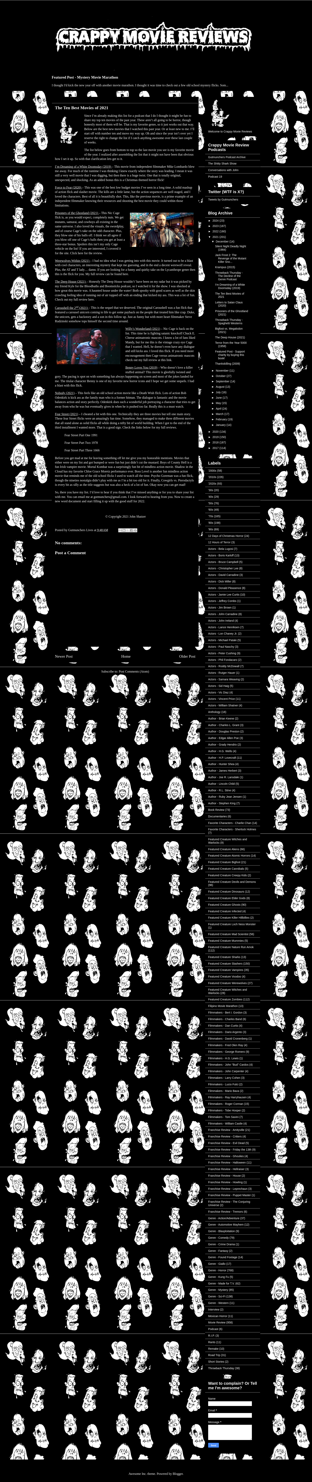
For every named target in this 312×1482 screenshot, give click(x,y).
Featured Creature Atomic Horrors (229, 855)
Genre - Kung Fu (218, 1276)
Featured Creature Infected (225, 911)
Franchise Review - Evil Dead (226, 1143)
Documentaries (217, 816)
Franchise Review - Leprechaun (228, 1188)
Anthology (214, 712)
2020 (216, 431)
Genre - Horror (217, 1270)
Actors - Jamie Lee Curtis (223, 594)
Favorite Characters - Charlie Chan (229, 823)
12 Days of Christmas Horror (225, 535)
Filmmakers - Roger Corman (225, 1103)
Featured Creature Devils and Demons (232, 881)
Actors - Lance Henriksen (223, 627)
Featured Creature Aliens (223, 849)
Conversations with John (223, 170)
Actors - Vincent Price (221, 698)
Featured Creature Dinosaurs (226, 891)
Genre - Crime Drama (221, 1244)
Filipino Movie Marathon (223, 1006)
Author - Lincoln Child (221, 783)
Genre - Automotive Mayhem (226, 1224)
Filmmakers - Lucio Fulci (223, 1084)
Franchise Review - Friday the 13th (229, 1149)
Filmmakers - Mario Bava (223, 1091)
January (221, 424)
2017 (216, 448)
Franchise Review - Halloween (227, 1162)
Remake (213, 1348)
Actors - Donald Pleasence (224, 588)
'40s (210, 496)
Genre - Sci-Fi (216, 1296)
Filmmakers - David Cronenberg (228, 1038)
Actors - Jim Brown (219, 607)
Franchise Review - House (224, 1175)
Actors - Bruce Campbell (223, 562)
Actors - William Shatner (223, 705)
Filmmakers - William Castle (225, 1123)
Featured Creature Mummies (226, 940)
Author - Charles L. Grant (223, 725)
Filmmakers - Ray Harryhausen (227, 1097)
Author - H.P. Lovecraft (222, 757)
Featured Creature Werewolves (227, 983)
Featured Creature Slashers (225, 963)
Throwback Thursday (221, 1368)
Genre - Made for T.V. (221, 1283)
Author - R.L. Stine (219, 790)
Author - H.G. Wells (220, 751)
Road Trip (214, 1355)
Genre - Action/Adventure (223, 1218)
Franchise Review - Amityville (226, 1129)
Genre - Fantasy (218, 1250)
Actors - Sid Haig (218, 685)
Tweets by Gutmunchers (223, 199)
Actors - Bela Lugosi (220, 548)
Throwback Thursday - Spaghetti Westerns (229, 321)
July (218, 392)
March (220, 414)
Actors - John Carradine (223, 614)
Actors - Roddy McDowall (223, 666)
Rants (211, 1342)
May (219, 403)
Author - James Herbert (222, 770)
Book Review (216, 809)
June (219, 397)
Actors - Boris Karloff (221, 555)
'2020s (212, 483)
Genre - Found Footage (222, 1257)
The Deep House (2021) (230, 337)
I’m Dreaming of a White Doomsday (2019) (230, 286)
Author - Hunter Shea (221, 764)
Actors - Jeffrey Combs (222, 601)
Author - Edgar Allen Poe (223, 738)
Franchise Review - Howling (225, 1182)
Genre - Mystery (218, 1289)
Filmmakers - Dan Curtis (223, 1025)
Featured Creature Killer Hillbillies (229, 917)
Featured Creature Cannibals (226, 868)
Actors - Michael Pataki (222, 640)
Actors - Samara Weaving (224, 679)
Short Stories (216, 1361)
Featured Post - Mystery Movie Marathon (85, 77)
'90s (210, 529)
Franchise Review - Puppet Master (229, 1195)
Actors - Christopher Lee (223, 568)
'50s (210, 503)
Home (126, 656)
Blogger (178, 1473)
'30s (210, 490)
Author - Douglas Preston (223, 731)
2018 (216, 442)
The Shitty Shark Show (222, 163)
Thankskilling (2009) (227, 363)
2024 (216, 220)
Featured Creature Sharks (224, 957)
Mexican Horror (217, 1316)
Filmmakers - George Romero (226, 1051)
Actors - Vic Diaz (218, 692)
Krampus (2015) (225, 267)
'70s (210, 516)
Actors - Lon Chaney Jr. (222, 633)
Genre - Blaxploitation (221, 1231)
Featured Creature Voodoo (224, 976)
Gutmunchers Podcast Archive (227, 157)
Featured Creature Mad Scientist (228, 934)
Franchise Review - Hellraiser (226, 1169)
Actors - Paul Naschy (221, 646)
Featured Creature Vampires (225, 970)
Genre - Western (218, 1303)
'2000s (212, 470)
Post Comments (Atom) (134, 671)
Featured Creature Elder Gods (227, 898)
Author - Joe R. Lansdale (223, 777)
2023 (216, 226)
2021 (216, 237)
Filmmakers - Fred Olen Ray (225, 1045)
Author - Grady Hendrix (222, 744)
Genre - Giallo (216, 1263)
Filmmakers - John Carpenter (226, 1071)
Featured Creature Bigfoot (224, 862)
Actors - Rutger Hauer (221, 672)
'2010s (212, 477)
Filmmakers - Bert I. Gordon (225, 1012)
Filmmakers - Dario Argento (225, 1032)
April (219, 408)
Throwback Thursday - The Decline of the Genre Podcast (229, 276)
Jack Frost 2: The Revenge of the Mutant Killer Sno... (230, 258)
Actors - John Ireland (221, 620)
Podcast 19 (215, 176)
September (223, 381)
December (222, 241)
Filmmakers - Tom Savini (223, 1117)
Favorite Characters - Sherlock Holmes (232, 829)
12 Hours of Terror (219, 542)
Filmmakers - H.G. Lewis (223, 1058)
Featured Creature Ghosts (224, 904)
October (221, 376)
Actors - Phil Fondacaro (222, 659)
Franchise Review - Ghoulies (226, 1156)
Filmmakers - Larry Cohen (224, 1077)
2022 (216, 231)
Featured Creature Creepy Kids (227, 875)
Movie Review (216, 1322)
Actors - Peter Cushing (222, 653)
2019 (216, 437)
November (222, 370)
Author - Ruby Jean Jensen (225, 796)
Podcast (213, 1329)
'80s (210, 522)
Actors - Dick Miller (219, 581)
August (220, 386)
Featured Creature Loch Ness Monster (232, 924)
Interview (213, 1309)
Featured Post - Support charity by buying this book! (230, 355)
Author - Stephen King (222, 803)
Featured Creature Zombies (225, 999)
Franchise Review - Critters (225, 1136)
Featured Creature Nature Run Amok (231, 947)
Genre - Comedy (218, 1237)
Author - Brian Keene (221, 718)
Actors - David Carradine (223, 574)
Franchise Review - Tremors (225, 1211)
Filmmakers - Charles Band (225, 1019)
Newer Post (64, 656)
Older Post (187, 656)
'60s (210, 509)
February (222, 419)
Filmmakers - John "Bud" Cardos (228, 1064)
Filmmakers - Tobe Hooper (224, 1110)
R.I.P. (211, 1335)
